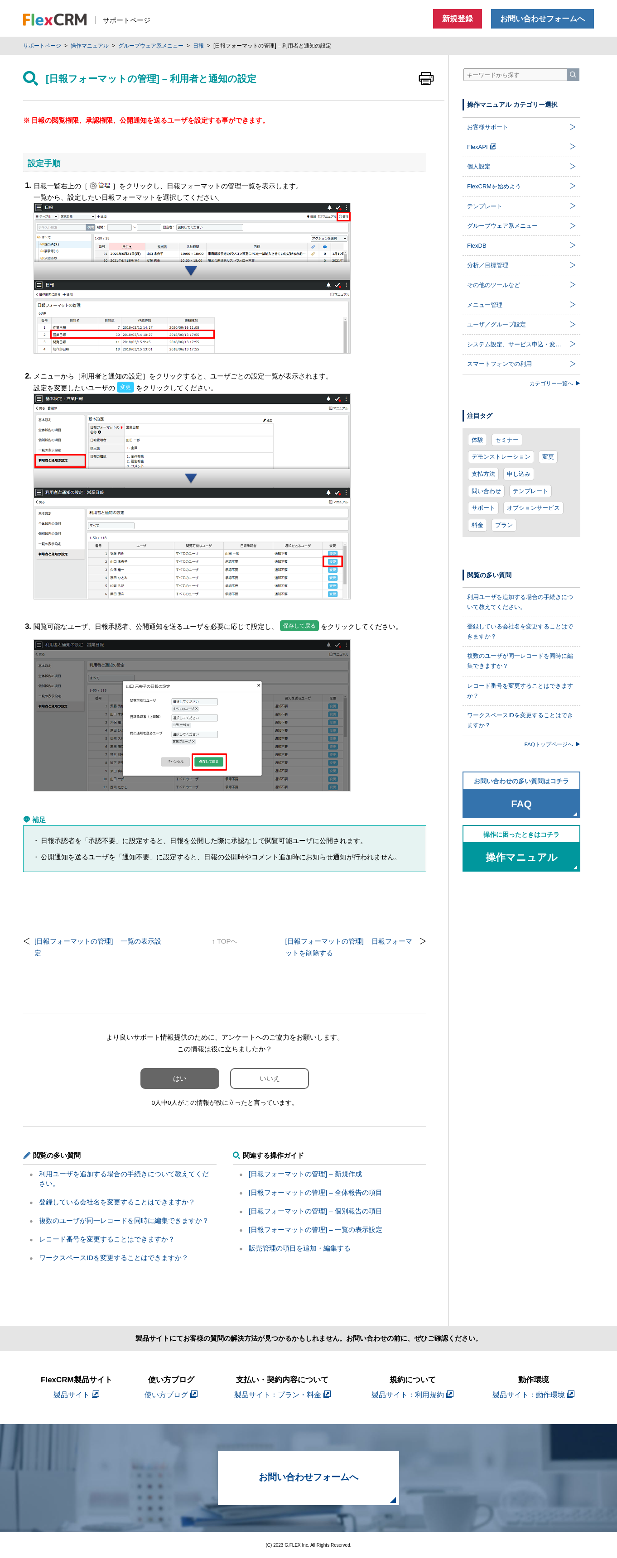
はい (180, 1078)
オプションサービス (533, 507)
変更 (548, 456)
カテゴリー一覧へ (555, 383)
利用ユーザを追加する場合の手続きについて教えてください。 (520, 602)
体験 (477, 439)
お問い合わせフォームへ (542, 18)
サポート (483, 507)
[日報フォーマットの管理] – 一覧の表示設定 (315, 1229)
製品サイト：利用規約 (412, 1395)
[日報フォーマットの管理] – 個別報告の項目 (315, 1211)
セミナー (507, 439)
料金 (477, 525)
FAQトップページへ (552, 744)
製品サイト (76, 1395)
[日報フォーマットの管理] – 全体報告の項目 (315, 1192)
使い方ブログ (171, 1395)
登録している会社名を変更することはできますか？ (117, 1202)
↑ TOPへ (225, 941)
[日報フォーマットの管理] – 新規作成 (305, 1174)
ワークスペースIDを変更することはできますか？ (113, 1257)
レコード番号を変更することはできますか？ (107, 1239)
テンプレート (530, 491)
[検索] (573, 74)
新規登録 (457, 18)
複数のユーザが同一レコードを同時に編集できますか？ (124, 1220)
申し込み (518, 473)
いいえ (270, 1078)
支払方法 (483, 473)
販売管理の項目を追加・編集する (300, 1248)
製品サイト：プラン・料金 (282, 1395)
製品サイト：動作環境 (533, 1395)
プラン (504, 525)
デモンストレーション (501, 456)
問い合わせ (486, 491)
